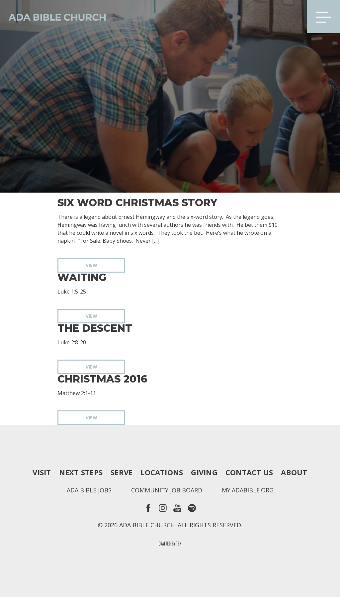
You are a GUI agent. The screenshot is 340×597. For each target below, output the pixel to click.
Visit (42, 472)
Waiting (81, 278)
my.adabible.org (248, 490)
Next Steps (81, 472)
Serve (121, 472)
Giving (204, 472)
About (294, 472)
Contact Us (249, 472)
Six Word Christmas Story (137, 203)
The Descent (94, 328)
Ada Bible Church (53, 16)
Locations (161, 472)
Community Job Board (166, 490)
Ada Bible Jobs (89, 490)
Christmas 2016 (102, 379)
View (91, 265)
